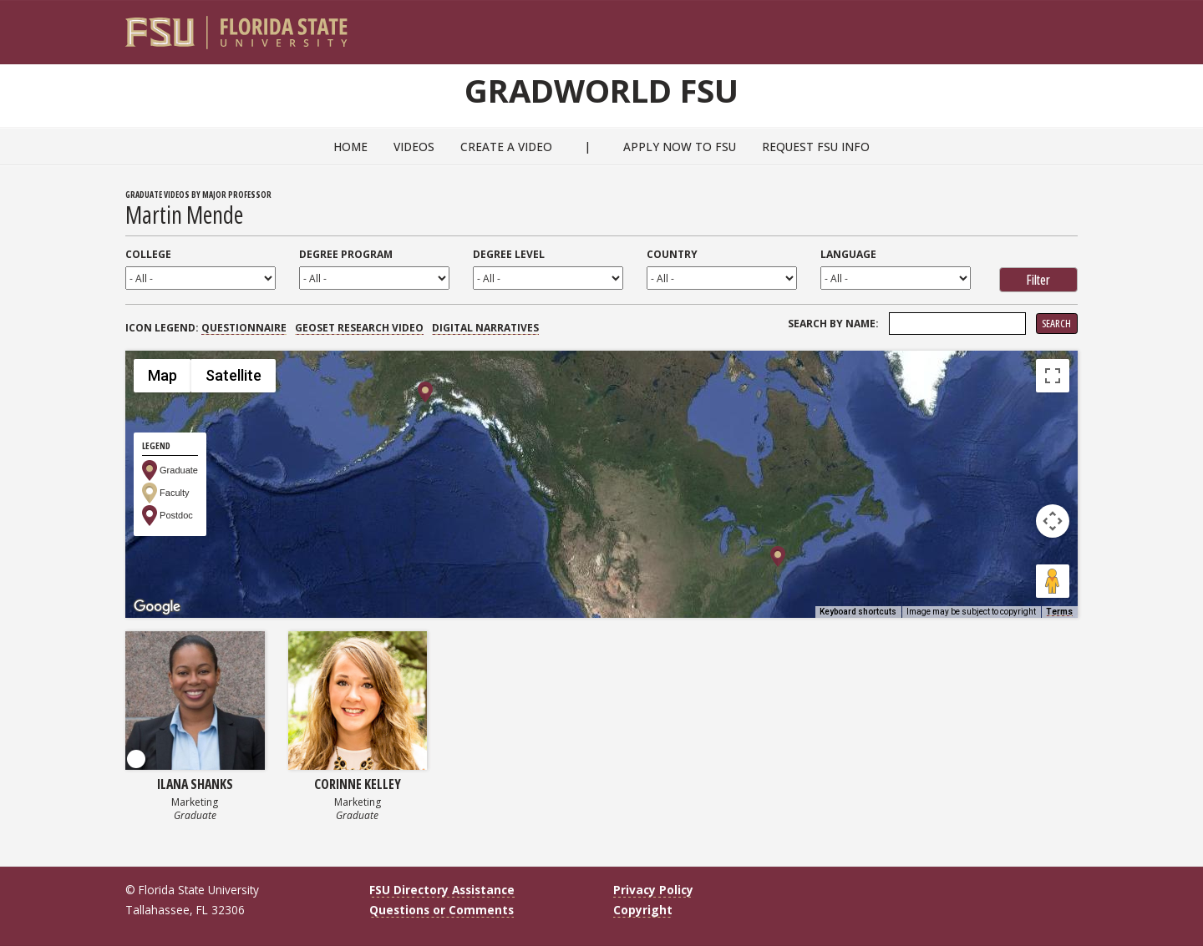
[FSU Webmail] (1030, 26)
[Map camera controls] (1052, 521)
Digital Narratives (485, 328)
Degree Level (509, 254)
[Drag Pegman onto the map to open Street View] (1052, 581)
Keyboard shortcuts (858, 611)
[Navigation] (1076, 26)
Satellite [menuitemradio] (233, 375)
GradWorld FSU (601, 90)
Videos (413, 146)
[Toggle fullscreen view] (1052, 375)
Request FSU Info (816, 146)
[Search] (1054, 26)
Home (350, 146)
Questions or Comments (441, 910)
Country (672, 254)
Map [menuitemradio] (162, 375)
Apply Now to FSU (679, 146)
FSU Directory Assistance (442, 890)
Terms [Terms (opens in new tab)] (1059, 611)
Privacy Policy (653, 890)
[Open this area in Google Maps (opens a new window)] (157, 607)
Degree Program (346, 254)
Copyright (643, 910)
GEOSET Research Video (359, 328)
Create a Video (506, 146)
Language (848, 254)
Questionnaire (244, 328)
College (148, 254)
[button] (777, 556)
